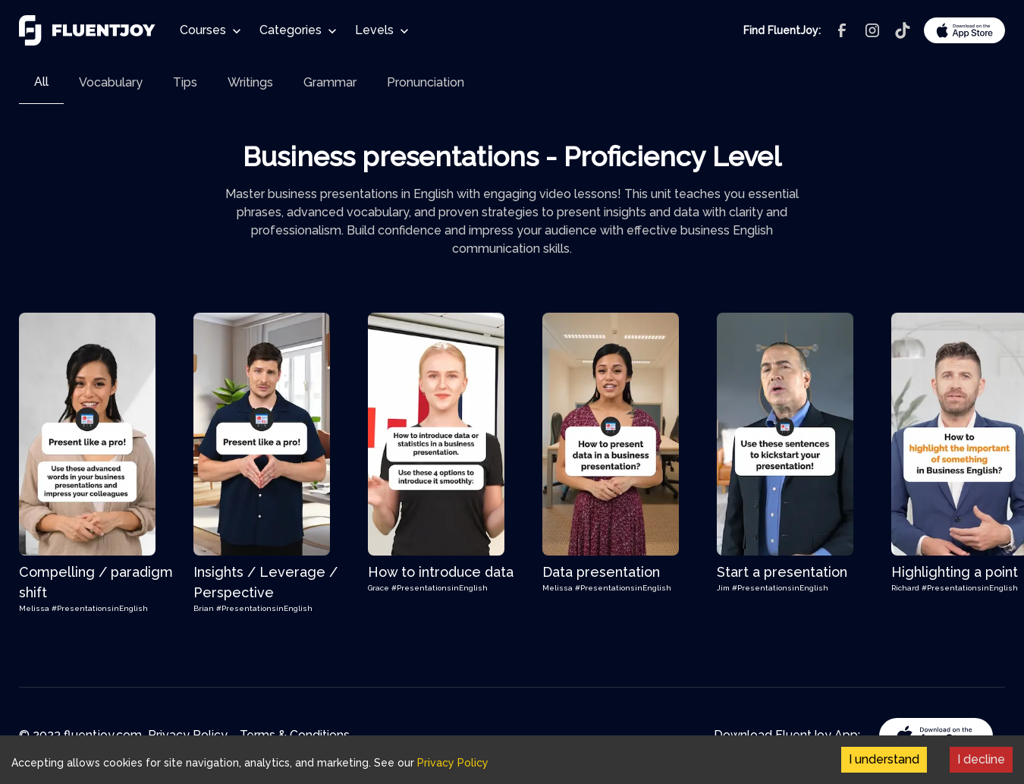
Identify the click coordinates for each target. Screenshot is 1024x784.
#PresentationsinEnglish (100, 608)
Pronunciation (425, 82)
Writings (250, 82)
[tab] (41, 82)
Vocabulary (111, 82)
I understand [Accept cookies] (884, 759)
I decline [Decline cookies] (981, 759)
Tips (185, 82)
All (41, 81)
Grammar (330, 82)
